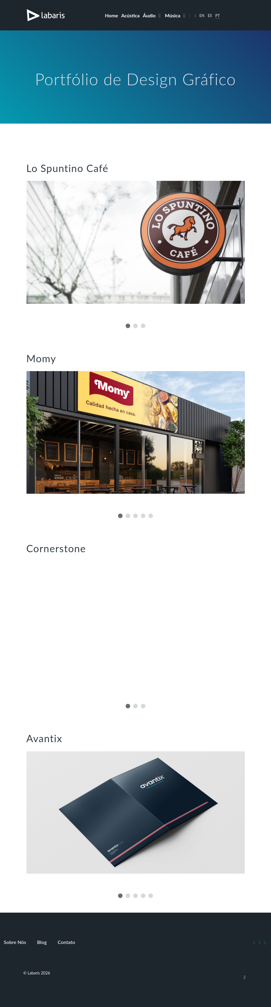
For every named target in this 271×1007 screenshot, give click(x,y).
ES (210, 15)
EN (201, 15)
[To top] (245, 977)
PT (217, 15)
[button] (128, 326)
